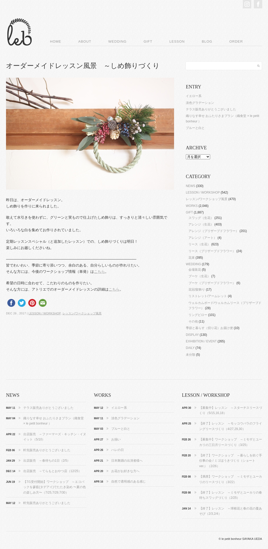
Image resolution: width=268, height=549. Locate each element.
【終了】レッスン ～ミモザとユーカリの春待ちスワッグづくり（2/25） (230, 495)
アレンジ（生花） (201, 224)
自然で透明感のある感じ (128, 481)
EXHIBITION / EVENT (201, 341)
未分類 (190, 354)
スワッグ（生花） (201, 218)
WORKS (192, 206)
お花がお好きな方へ (125, 471)
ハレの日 (117, 450)
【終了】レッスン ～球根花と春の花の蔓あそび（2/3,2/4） (230, 511)
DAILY (190, 348)
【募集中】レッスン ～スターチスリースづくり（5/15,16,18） (230, 410)
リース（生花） (199, 244)
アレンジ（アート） (202, 238)
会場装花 (194, 269)
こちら (99, 271)
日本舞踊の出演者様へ (127, 460)
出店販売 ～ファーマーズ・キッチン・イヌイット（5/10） (54, 436)
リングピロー (197, 315)
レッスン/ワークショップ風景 (82, 313)
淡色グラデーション (200, 103)
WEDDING (117, 41)
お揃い (116, 439)
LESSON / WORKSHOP (45, 313)
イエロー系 (194, 96)
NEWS (190, 186)
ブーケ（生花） (199, 276)
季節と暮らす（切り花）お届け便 (209, 328)
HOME (55, 41)
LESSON (177, 41)
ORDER (236, 41)
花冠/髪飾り (196, 289)
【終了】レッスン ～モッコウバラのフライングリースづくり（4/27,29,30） (230, 426)
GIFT (148, 41)
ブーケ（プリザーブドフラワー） (212, 283)
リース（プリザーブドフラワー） (212, 251)
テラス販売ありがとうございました (211, 109)
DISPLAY (192, 335)
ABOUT (84, 41)
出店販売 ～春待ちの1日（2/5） (46, 460)
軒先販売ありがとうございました (46, 450)
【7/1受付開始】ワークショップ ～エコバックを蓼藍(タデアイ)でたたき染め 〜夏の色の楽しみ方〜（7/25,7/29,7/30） (54, 487)
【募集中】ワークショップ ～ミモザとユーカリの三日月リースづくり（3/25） (230, 442)
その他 (193, 321)
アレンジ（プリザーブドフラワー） (213, 231)
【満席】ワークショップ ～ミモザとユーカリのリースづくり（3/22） (230, 479)
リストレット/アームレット (207, 296)
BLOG (207, 41)
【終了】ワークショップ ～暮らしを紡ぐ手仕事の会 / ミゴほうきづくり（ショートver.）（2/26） (230, 461)
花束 (191, 257)
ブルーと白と (195, 128)
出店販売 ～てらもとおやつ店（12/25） (52, 471)
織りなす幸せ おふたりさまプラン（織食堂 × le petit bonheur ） (53, 420)
